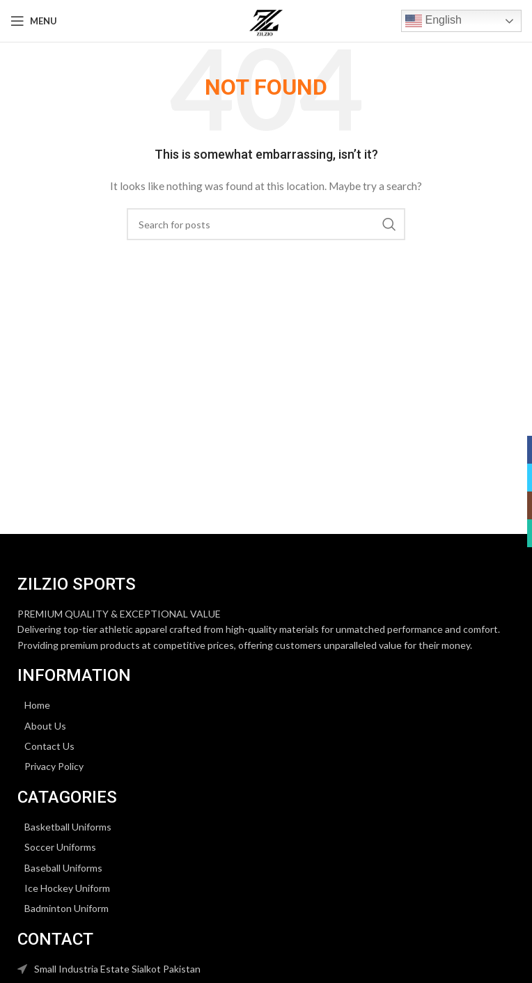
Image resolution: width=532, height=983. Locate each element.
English (433, 21)
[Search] (266, 224)
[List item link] (266, 705)
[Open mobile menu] (33, 21)
